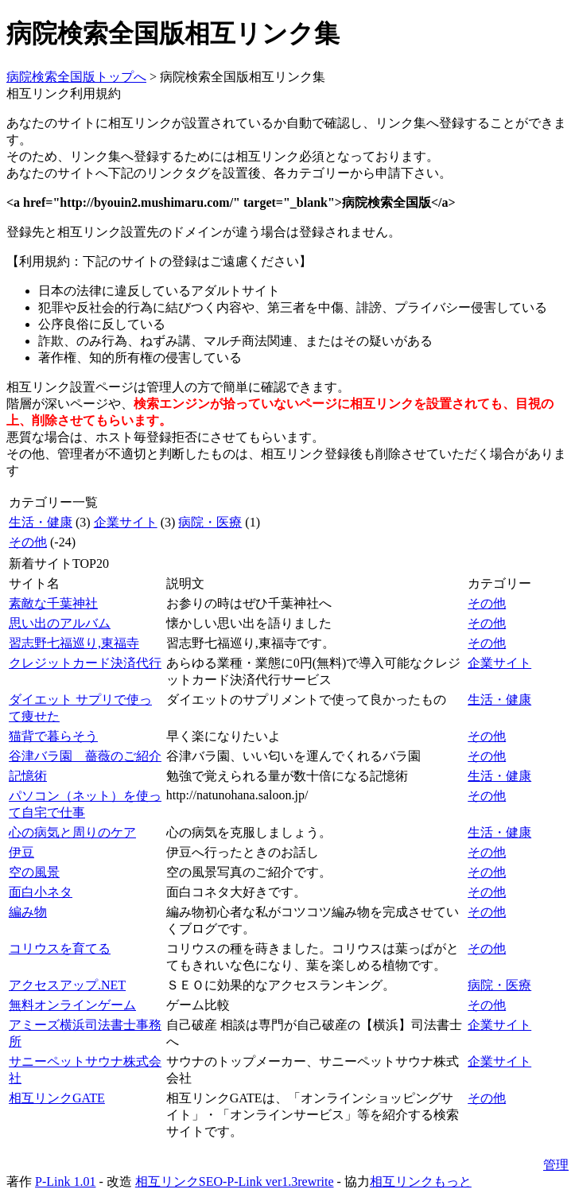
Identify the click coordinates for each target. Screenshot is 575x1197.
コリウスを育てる (60, 948)
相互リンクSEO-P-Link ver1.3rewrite (234, 1181)
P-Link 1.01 (65, 1181)
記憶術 (28, 776)
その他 (28, 542)
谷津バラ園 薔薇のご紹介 (85, 756)
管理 (556, 1165)
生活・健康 (40, 522)
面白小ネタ (40, 892)
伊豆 (21, 852)
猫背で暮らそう (53, 736)
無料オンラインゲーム (72, 1005)
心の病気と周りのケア (72, 832)
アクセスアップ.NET (67, 985)
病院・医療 (210, 522)
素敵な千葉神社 (53, 603)
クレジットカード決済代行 (85, 663)
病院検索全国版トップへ (76, 77)
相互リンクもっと (421, 1181)
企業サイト (125, 522)
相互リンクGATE (57, 1098)
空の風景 (34, 872)
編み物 (28, 912)
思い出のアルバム (60, 623)
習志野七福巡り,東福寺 (74, 643)
